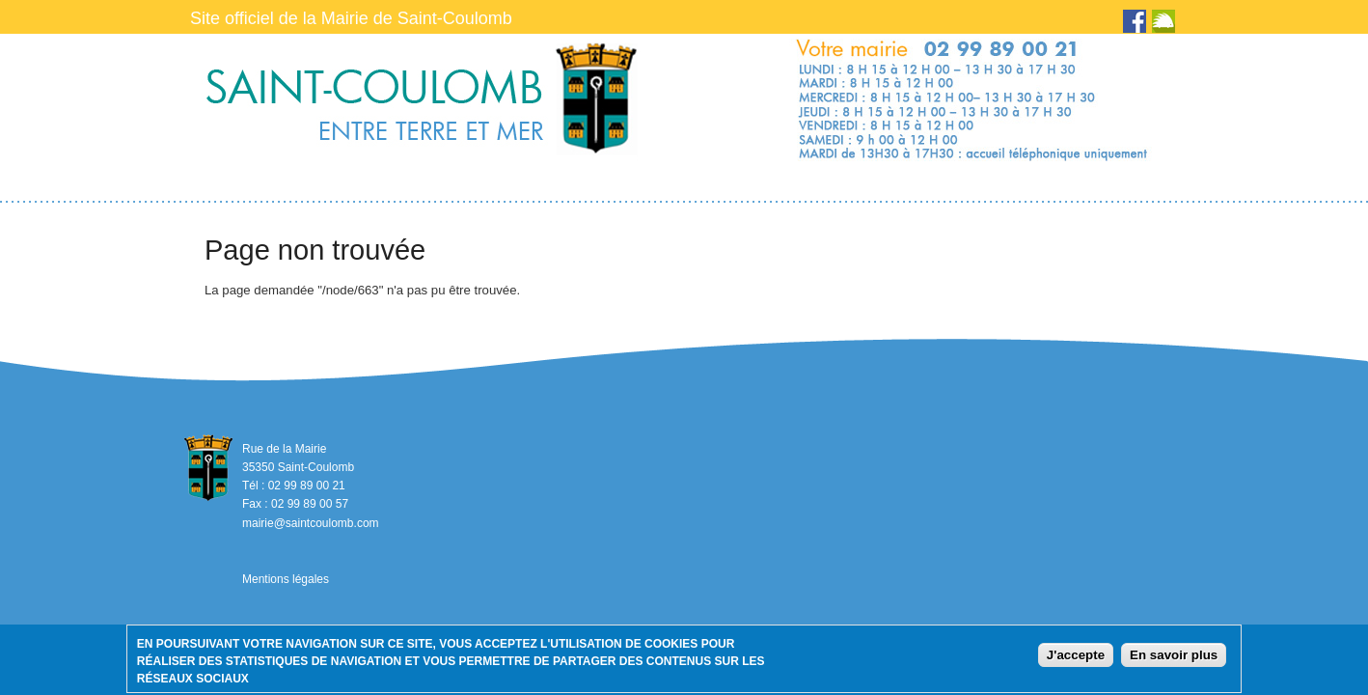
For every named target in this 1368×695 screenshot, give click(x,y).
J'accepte (1076, 659)
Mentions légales (285, 579)
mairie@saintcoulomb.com (310, 523)
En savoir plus (1174, 659)
